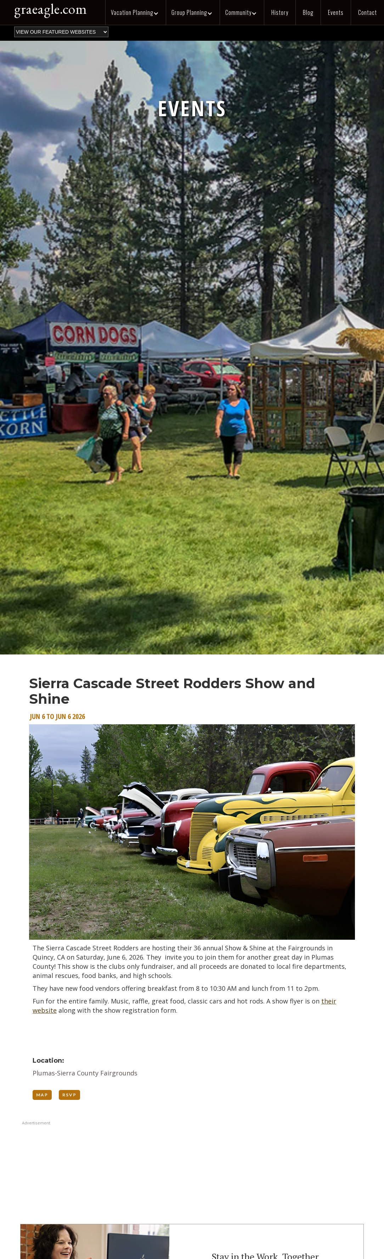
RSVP (69, 1094)
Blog (308, 12)
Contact (367, 12)
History (279, 12)
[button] (135, 12)
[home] (47, 10)
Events (336, 12)
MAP (42, 1094)
